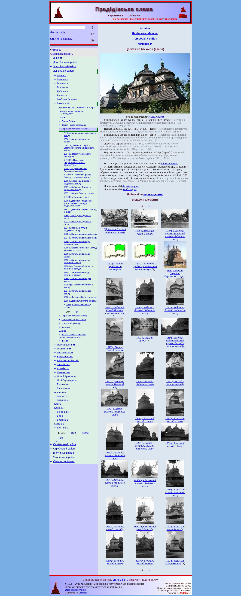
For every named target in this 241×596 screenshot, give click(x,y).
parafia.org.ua (129, 189)
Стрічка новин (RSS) (62, 39)
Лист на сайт (57, 32)
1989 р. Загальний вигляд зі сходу (80, 247)
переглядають (153, 194)
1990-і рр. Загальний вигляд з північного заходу (78, 282)
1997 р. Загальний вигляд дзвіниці (175, 562)
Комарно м (63, 108)
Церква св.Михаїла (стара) (75, 136)
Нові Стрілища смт (67, 404)
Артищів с (62, 426)
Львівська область (62, 53)
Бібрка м (61, 77)
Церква (62, 349)
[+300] (60, 467)
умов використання (75, 589)
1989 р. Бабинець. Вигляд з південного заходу (77, 192)
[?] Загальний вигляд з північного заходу (115, 231)
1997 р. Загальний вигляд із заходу (174, 528)
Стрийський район (64, 479)
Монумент (67, 345)
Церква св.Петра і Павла (74, 337)
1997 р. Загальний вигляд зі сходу (80, 251)
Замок (62, 124)
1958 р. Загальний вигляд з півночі (144, 232)
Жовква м (62, 100)
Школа (65, 360)
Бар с (60, 444)
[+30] (73, 462)
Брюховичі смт (65, 377)
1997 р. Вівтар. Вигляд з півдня (79, 204)
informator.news (169, 163)
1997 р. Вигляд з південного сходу (175, 383)
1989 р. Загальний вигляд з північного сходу (77, 256)
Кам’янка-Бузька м (67, 104)
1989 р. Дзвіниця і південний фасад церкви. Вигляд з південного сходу (78, 214)
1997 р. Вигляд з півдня (77, 208)
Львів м (57, 58)
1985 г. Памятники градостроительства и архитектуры (74, 171)
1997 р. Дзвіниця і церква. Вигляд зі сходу (114, 384)
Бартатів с (62, 448)
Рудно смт (62, 408)
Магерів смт (63, 395)
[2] (77, 329)
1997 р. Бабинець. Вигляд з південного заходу (77, 198)
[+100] (85, 462)
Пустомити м (64, 369)
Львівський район (63, 72)
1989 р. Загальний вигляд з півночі (174, 444)
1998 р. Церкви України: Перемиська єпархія (75, 179)
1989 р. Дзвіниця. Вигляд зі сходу (80, 313)
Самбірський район (64, 474)
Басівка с (59, 453)
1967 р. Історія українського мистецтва (115, 266)
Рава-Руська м (65, 373)
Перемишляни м (66, 364)
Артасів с (62, 422)
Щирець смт (63, 413)
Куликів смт (63, 391)
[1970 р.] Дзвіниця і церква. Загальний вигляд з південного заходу (79, 156)
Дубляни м (62, 95)
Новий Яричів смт (66, 400)
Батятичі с (62, 457)
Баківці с (59, 435)
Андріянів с (60, 417)
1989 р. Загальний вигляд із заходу (114, 528)
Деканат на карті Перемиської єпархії (77, 113)
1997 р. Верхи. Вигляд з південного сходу (75, 241)
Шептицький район (64, 484)
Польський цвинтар (71, 341)
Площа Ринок (68, 128)
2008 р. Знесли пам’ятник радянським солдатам (72, 354)
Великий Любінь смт (68, 382)
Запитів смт (63, 386)
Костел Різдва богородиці (74, 132)
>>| (56, 471)
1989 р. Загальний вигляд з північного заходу (77, 275)
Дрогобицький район (65, 63)
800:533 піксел (156, 116)
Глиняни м (62, 86)
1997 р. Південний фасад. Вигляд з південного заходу (78, 185)
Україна (56, 49)
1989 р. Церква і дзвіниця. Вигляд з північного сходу (80, 262)
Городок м (62, 91)
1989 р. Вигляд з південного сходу (145, 383)
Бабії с (57, 431)
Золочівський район (64, 68)
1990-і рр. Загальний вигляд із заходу (145, 528)
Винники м (62, 82)
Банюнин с (63, 439)
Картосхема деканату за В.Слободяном (71, 118)
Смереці (83, 593)
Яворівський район (64, 488)
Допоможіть (120, 579)
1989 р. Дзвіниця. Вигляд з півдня (80, 317)
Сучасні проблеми (64, 493)
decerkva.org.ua (130, 186)
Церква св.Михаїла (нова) (74, 333)
